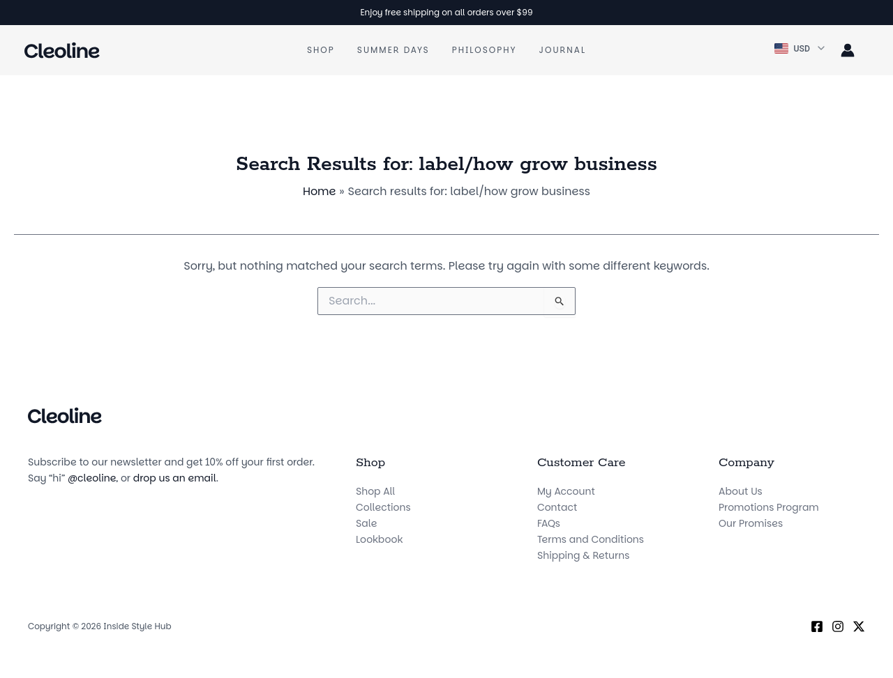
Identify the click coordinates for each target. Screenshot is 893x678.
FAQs (548, 523)
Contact (557, 507)
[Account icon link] (848, 50)
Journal (562, 50)
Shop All (375, 491)
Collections (383, 507)
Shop (321, 50)
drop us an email (174, 478)
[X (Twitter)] (859, 626)
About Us (741, 491)
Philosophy (484, 50)
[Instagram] (838, 626)
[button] (800, 49)
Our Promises (751, 523)
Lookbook (379, 539)
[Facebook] (817, 626)
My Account (566, 491)
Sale (366, 523)
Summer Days (393, 50)
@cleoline (92, 478)
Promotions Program (769, 507)
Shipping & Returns (583, 555)
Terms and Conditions (590, 539)
